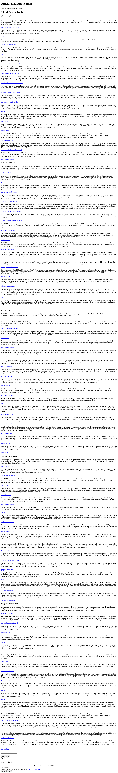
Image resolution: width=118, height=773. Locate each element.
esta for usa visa (5, 699)
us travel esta (4, 452)
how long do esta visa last (8, 44)
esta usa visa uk (5, 680)
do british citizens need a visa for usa (12, 83)
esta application (5, 385)
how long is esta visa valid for (9, 267)
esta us (3, 403)
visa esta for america (7, 424)
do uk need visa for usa (7, 173)
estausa (3, 642)
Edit (2, 756)
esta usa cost (4, 319)
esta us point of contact (7, 531)
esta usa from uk (5, 276)
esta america (4, 652)
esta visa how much (6, 366)
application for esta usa (7, 522)
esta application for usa (7, 347)
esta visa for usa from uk (8, 541)
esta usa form (5, 512)
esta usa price (5, 338)
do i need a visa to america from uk (11, 92)
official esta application (8, 8)
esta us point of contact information (11, 64)
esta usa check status (7, 466)
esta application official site (9, 192)
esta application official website (10, 73)
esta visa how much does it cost (10, 27)
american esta (5, 579)
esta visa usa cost (6, 121)
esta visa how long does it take (10, 328)
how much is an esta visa (8, 475)
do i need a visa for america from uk (11, 150)
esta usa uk (4, 54)
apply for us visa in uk (7, 376)
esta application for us (7, 159)
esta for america (5, 130)
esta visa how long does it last (9, 102)
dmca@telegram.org (35, 769)
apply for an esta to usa (7, 249)
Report (9, 771)
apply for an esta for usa (8, 230)
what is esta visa (5, 37)
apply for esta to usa (7, 414)
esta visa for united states (8, 357)
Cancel (3, 771)
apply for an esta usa (7, 569)
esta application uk (6, 433)
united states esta (6, 259)
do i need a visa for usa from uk (10, 560)
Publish (7, 756)
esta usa (3, 297)
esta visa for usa (5, 485)
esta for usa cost (5, 111)
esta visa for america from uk (9, 623)
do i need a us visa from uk (9, 201)
